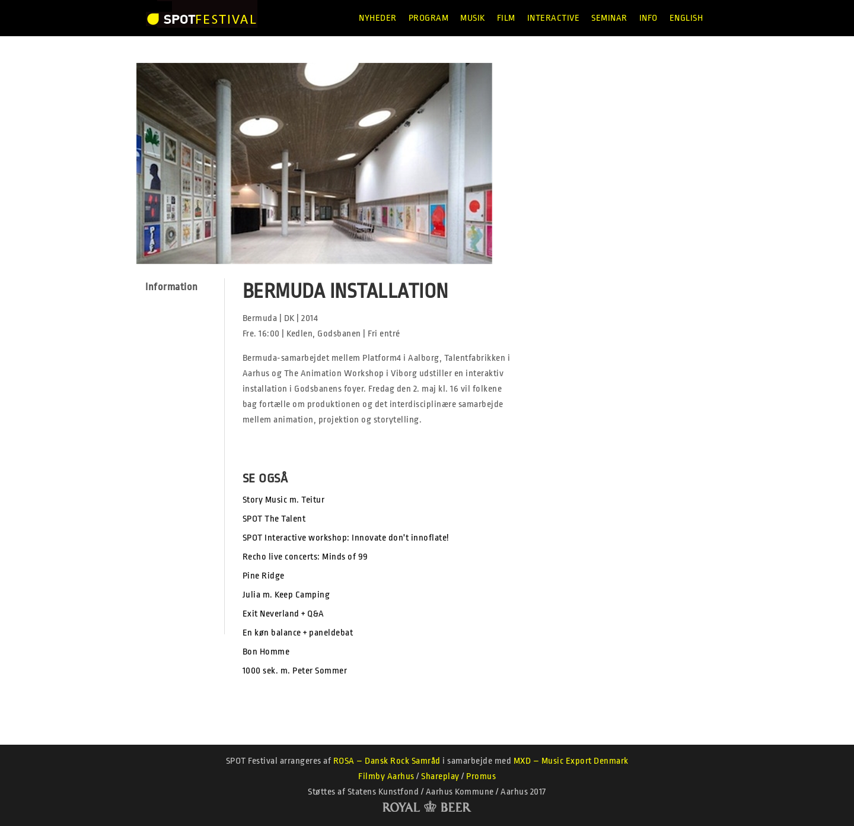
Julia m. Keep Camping (286, 595)
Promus (481, 776)
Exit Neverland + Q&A (283, 614)
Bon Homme (266, 652)
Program (429, 18)
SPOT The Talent (274, 519)
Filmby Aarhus (386, 776)
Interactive (553, 18)
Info (648, 18)
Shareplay (440, 776)
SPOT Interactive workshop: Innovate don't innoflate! (346, 538)
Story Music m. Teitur (284, 500)
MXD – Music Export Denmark (571, 761)
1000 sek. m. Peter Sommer (295, 671)
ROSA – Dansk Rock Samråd (387, 761)
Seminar (609, 18)
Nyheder (378, 18)
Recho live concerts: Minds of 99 (305, 557)
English (686, 18)
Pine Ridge (264, 576)
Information (171, 287)
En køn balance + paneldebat (298, 633)
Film (506, 18)
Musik (472, 18)
